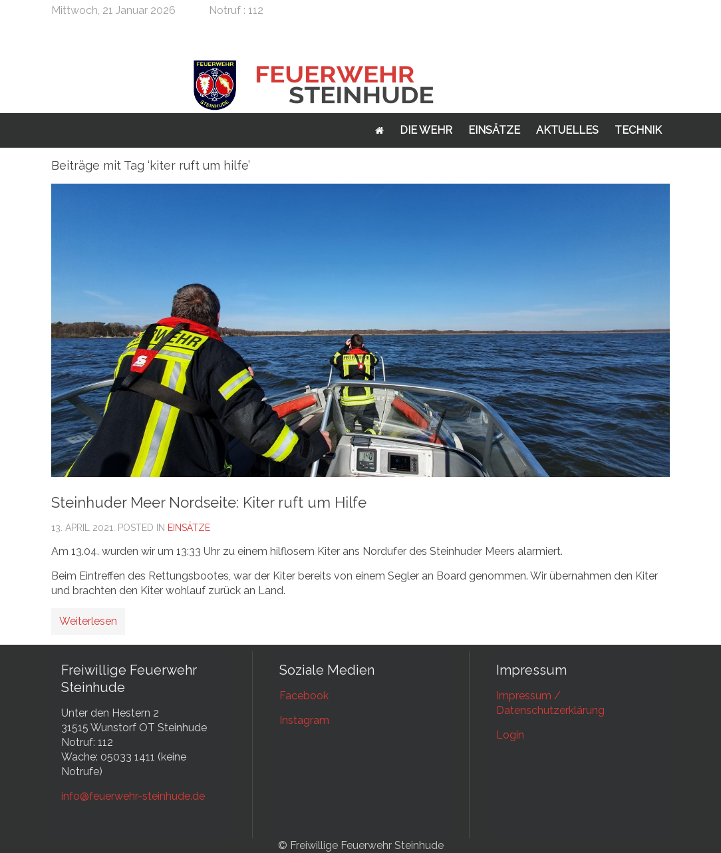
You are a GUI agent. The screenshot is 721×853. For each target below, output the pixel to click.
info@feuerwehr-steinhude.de (133, 796)
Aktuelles (567, 130)
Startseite (379, 130)
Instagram (304, 720)
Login (510, 735)
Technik (638, 130)
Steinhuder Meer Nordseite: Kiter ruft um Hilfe (208, 502)
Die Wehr (426, 130)
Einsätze (494, 130)
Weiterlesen (88, 621)
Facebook (304, 695)
